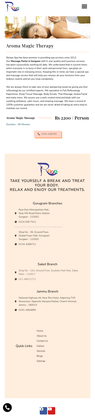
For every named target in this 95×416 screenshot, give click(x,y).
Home (40, 330)
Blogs (40, 356)
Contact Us (42, 341)
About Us (42, 336)
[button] (84, 6)
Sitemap (41, 361)
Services (41, 351)
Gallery (40, 346)
